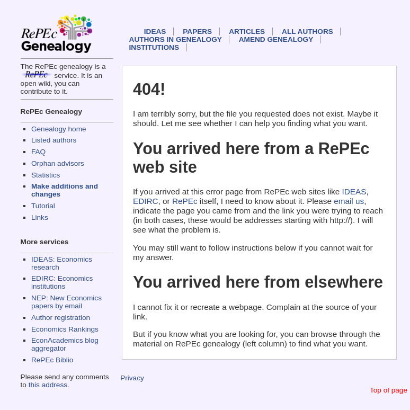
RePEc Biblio (52, 360)
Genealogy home (58, 129)
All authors (307, 31)
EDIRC (145, 201)
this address (48, 385)
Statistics (45, 175)
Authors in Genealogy (175, 39)
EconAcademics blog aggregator (65, 344)
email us (349, 201)
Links (39, 217)
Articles (247, 31)
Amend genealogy (276, 39)
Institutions (154, 47)
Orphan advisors (57, 163)
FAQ (38, 152)
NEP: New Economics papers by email (66, 302)
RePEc (185, 201)
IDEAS (155, 31)
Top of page (388, 390)
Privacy (132, 378)
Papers (197, 31)
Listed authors (53, 140)
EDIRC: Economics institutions (62, 282)
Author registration (60, 318)
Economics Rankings (65, 329)
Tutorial (43, 206)
